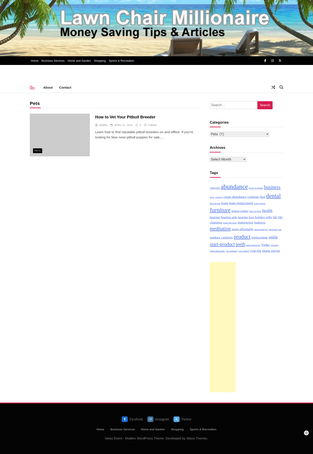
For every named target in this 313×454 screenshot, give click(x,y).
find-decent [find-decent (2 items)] (215, 203)
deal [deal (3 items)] (262, 197)
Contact (65, 87)
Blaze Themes (197, 438)
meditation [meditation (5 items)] (220, 228)
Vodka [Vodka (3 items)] (265, 245)
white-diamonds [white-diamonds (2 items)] (217, 251)
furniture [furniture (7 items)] (220, 210)
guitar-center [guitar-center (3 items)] (239, 211)
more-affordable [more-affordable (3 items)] (242, 229)
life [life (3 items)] (275, 217)
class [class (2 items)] (212, 197)
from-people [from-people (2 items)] (259, 203)
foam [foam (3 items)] (224, 203)
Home (34, 60)
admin (103, 125)
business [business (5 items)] (272, 187)
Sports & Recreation (121, 60)
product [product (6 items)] (242, 237)
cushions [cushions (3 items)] (253, 197)
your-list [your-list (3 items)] (255, 250)
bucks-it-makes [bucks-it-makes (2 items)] (256, 188)
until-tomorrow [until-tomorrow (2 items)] (253, 245)
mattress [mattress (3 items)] (259, 222)
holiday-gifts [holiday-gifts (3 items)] (263, 217)
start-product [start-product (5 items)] (222, 244)
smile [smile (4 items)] (273, 237)
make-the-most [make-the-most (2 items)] (230, 223)
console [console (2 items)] (218, 197)
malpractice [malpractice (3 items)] (245, 222)
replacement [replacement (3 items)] (259, 237)
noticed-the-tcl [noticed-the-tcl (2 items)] (261, 229)
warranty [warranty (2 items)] (275, 245)
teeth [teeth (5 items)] (240, 244)
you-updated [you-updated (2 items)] (231, 251)
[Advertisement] (223, 327)
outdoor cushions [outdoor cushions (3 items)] (221, 237)
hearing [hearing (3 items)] (215, 217)
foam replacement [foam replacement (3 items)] (241, 203)
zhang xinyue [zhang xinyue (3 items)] (271, 250)
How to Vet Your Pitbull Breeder (125, 117)
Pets (38, 150)
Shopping (100, 60)
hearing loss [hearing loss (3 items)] (246, 217)
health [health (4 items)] (267, 210)
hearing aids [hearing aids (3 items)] (229, 217)
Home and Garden (79, 60)
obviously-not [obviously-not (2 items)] (275, 229)
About (48, 87)
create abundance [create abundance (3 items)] (234, 197)
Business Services (53, 60)
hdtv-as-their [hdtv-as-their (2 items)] (255, 211)
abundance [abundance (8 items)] (234, 186)
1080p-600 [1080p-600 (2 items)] (215, 188)
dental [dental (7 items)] (273, 196)
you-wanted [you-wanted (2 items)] (243, 251)
